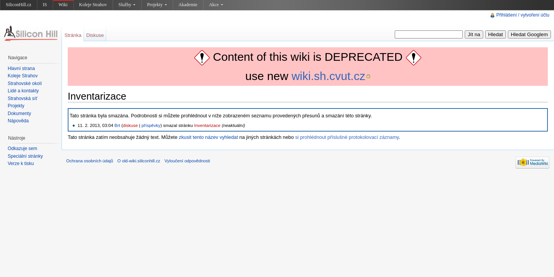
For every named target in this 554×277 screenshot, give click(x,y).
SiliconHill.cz (18, 4)
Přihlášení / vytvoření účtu (522, 15)
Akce (216, 4)
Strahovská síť (22, 98)
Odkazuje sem (22, 148)
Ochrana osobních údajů (89, 161)
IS (45, 4)
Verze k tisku (21, 163)
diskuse (130, 125)
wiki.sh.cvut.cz (328, 76)
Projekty (157, 4)
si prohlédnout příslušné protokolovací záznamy (347, 137)
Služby (126, 4)
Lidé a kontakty (23, 90)
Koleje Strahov (93, 4)
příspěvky (151, 125)
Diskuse (95, 35)
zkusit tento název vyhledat (208, 137)
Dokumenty (19, 113)
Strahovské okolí (25, 83)
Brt (117, 125)
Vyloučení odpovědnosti (187, 161)
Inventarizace (207, 125)
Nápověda (18, 120)
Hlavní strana (21, 68)
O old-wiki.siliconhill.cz (138, 161)
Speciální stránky (25, 156)
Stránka (72, 35)
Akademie (188, 4)
